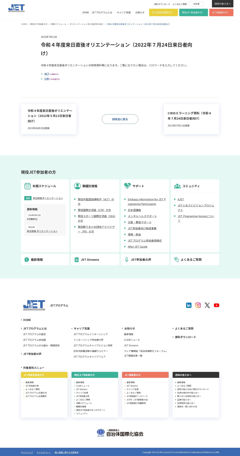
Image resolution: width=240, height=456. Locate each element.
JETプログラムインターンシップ (91, 334)
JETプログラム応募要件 (36, 396)
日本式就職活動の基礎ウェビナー (91, 351)
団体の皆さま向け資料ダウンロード (193, 389)
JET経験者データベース (137, 396)
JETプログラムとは (102, 12)
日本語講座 (134, 210)
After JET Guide (137, 247)
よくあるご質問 (180, 4)
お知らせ (140, 12)
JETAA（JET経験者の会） (138, 399)
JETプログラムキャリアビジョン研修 (93, 345)
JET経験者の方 (220, 12)
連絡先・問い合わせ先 (187, 406)
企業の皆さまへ (184, 399)
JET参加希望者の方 (162, 12)
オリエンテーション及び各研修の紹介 (86, 24)
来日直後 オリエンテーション (42, 231)
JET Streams (131, 345)
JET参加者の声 (32, 354)
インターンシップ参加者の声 (88, 339)
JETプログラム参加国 (34, 339)
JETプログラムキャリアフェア (90, 356)
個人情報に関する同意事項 (66, 452)
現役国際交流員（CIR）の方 (94, 210)
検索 (208, 3)
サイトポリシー (44, 452)
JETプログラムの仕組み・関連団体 (41, 345)
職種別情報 (81, 406)
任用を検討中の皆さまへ (188, 392)
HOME (85, 12)
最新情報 (128, 334)
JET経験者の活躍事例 (136, 403)
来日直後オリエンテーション (48, 198)
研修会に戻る (120, 119)
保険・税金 (134, 234)
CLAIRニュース (132, 339)
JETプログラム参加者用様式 (145, 240)
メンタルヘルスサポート (142, 216)
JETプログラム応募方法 (36, 392)
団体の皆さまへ (223, 3)
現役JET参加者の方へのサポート (90, 410)
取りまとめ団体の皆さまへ (189, 396)
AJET (181, 199)
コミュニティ (82, 413)
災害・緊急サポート (140, 222)
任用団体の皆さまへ (186, 403)
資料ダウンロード (162, 4)
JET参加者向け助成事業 (142, 228)
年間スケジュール (58, 24)
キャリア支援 (124, 12)
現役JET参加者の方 (192, 12)
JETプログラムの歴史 (34, 334)
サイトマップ (27, 452)
